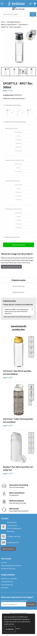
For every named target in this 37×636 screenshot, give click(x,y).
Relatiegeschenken (13, 22)
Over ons (4, 562)
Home (3, 22)
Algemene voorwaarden (9, 579)
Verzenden (31, 604)
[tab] (18, 280)
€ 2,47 (7, 473)
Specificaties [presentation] (18, 292)
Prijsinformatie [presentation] (18, 280)
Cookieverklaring (7, 582)
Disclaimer (4, 588)
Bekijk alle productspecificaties (14, 98)
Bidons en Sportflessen (9, 24)
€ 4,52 (7, 425)
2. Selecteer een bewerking (14, 122)
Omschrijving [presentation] (18, 286)
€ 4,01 (7, 377)
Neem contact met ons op (11, 267)
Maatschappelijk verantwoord (11, 565)
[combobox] (15, 14)
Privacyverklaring (7, 585)
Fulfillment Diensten (8, 569)
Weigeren (18, 628)
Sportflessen (23, 24)
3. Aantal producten (11, 237)
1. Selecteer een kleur (12, 105)
